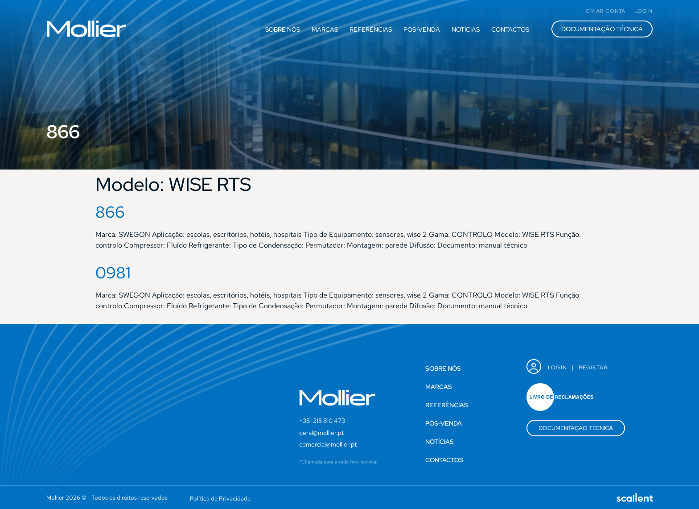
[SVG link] (86, 28)
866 (110, 212)
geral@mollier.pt (321, 433)
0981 (113, 272)
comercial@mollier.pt (328, 444)
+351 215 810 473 (322, 421)
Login (557, 367)
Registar (593, 367)
